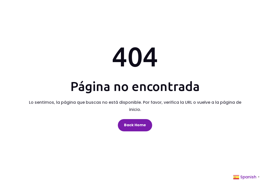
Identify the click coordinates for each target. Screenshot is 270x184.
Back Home (135, 125)
